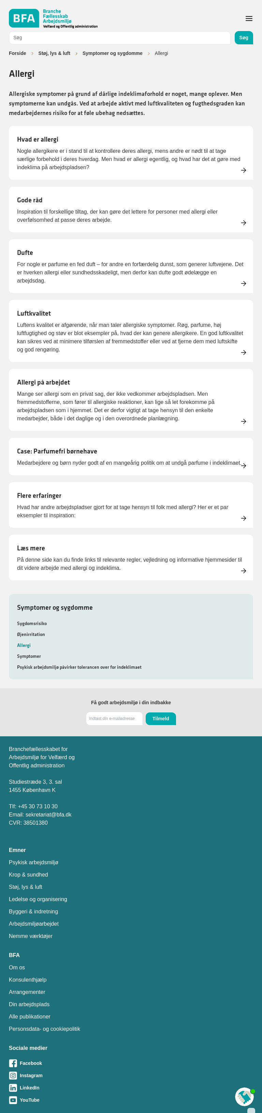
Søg (243, 37)
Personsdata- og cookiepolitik (44, 1029)
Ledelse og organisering (38, 899)
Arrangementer (27, 992)
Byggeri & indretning (33, 911)
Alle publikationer (29, 1017)
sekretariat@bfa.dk (49, 815)
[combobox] (120, 37)
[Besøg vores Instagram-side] (131, 1075)
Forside (17, 53)
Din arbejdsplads (29, 1004)
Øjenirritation (31, 634)
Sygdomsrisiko (32, 623)
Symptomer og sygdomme (113, 53)
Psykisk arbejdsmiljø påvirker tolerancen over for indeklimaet (79, 667)
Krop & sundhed (28, 875)
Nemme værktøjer (31, 936)
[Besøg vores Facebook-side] (131, 1063)
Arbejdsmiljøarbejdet (34, 924)
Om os (17, 967)
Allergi (24, 645)
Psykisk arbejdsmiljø (33, 862)
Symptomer (29, 656)
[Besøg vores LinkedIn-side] (131, 1088)
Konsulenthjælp (27, 980)
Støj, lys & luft (54, 53)
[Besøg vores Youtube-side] (131, 1100)
